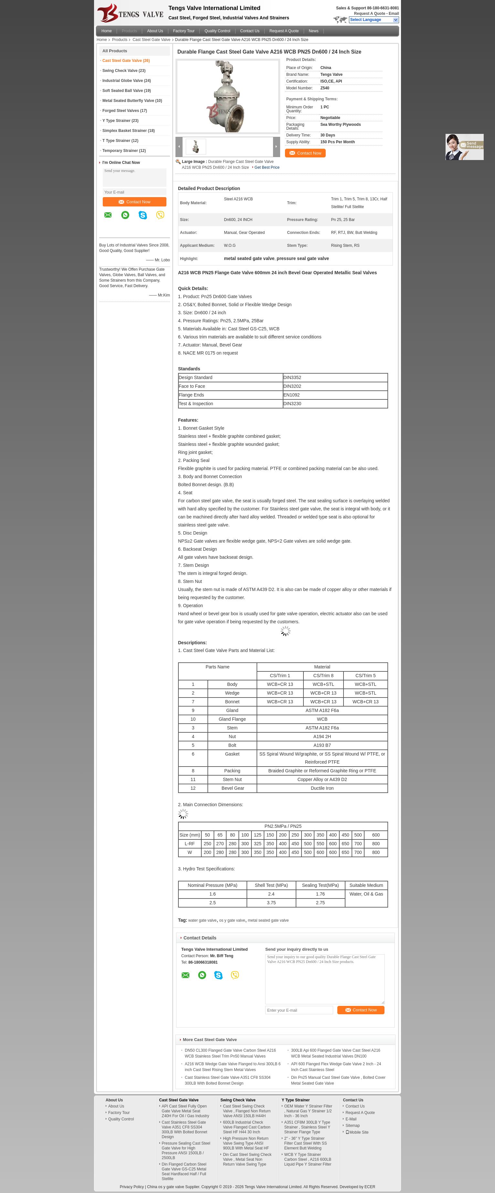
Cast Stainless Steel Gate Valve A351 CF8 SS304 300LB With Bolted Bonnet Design (184, 1129)
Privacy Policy (132, 1187)
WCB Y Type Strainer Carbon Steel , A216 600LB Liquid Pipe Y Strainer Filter (308, 1159)
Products (129, 31)
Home (106, 31)
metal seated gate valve (268, 920)
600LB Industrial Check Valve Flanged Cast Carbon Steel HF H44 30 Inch (246, 1127)
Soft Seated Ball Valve (122, 90)
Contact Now (134, 201)
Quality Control (217, 31)
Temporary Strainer (120, 150)
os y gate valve (232, 920)
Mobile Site (356, 1132)
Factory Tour (184, 31)
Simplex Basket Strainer (124, 130)
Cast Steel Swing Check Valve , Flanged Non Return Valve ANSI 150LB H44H (246, 1111)
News (314, 31)
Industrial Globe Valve (122, 80)
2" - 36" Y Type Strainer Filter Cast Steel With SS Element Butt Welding (305, 1143)
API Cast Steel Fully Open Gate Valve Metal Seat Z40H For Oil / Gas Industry (185, 1111)
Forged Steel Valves (120, 110)
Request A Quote (369, 13)
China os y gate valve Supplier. (174, 1187)
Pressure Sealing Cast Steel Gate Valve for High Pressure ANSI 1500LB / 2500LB (186, 1150)
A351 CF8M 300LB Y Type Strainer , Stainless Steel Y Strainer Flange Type (307, 1127)
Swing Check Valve (120, 70)
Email (394, 13)
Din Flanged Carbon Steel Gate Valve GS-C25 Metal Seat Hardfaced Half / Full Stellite (184, 1171)
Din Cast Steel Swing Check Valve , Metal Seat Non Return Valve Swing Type (247, 1159)
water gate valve (202, 920)
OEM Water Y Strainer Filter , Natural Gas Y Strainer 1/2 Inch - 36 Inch (308, 1111)
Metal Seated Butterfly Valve (128, 100)
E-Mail (350, 1119)
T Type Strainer (116, 140)
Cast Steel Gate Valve (151, 39)
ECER (369, 1187)
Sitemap (352, 1125)
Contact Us (249, 31)
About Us (155, 31)
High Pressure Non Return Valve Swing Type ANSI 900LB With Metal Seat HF (246, 1143)
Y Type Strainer (116, 120)
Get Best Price (267, 167)
